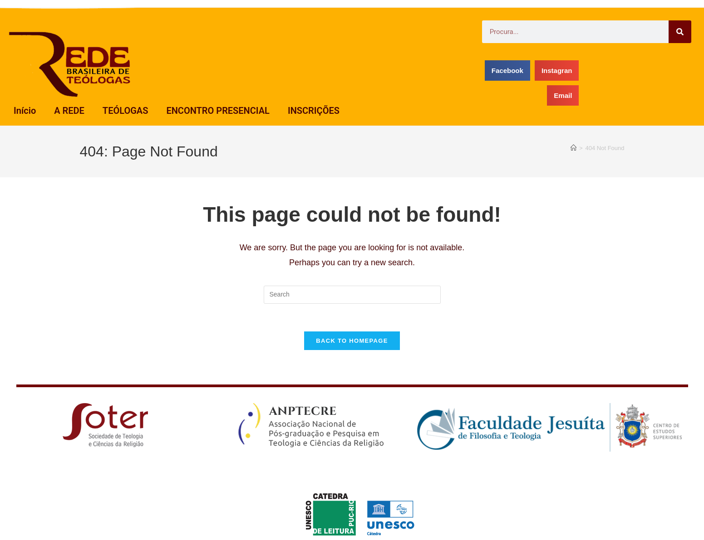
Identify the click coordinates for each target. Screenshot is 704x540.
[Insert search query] (352, 295)
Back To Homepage (352, 340)
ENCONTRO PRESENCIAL (218, 110)
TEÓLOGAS (125, 110)
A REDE (69, 110)
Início (25, 110)
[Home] (573, 148)
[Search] (680, 31)
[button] (507, 70)
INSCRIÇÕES (314, 110)
